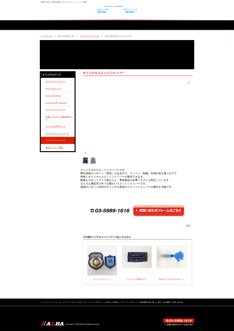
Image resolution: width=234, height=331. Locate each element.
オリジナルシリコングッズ (57, 133)
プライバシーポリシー (129, 302)
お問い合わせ (177, 302)
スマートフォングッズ (55, 109)
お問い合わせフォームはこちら (169, 7)
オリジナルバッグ (53, 88)
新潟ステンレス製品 (54, 147)
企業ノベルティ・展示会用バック (59, 118)
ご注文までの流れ (158, 23)
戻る (188, 225)
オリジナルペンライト (55, 81)
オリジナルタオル (53, 95)
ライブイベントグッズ (89, 36)
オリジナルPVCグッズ (55, 126)
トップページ (51, 23)
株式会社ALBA (52, 323)
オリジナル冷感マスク (137, 279)
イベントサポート (130, 23)
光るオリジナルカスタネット (171, 279)
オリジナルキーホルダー (56, 103)
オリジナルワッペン (102, 279)
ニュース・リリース (75, 23)
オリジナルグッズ (102, 23)
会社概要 (183, 23)
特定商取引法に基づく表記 (150, 302)
